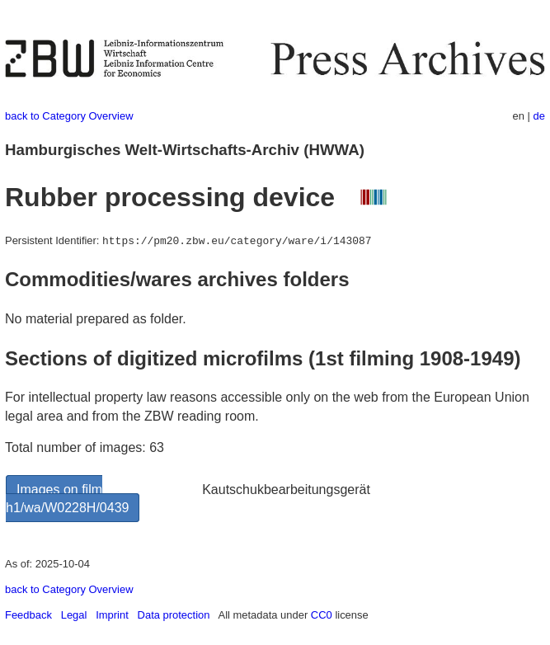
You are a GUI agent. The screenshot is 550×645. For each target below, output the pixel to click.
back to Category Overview (69, 116)
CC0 (321, 615)
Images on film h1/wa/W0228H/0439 (67, 499)
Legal (74, 615)
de (539, 116)
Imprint (112, 615)
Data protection (174, 615)
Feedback (28, 615)
